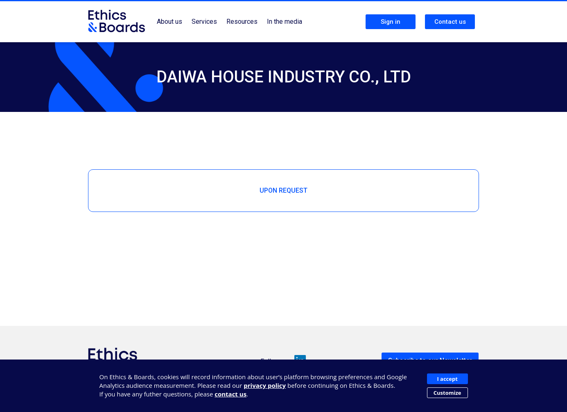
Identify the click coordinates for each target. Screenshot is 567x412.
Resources (242, 21)
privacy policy (265, 385)
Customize (447, 392)
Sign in (390, 21)
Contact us (450, 21)
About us (169, 21)
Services (204, 21)
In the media (284, 21)
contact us (230, 394)
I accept (447, 378)
